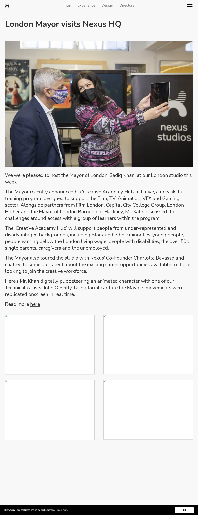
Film (67, 5)
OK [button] (184, 510)
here (35, 304)
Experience (86, 5)
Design (107, 5)
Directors (126, 5)
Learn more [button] (62, 510)
